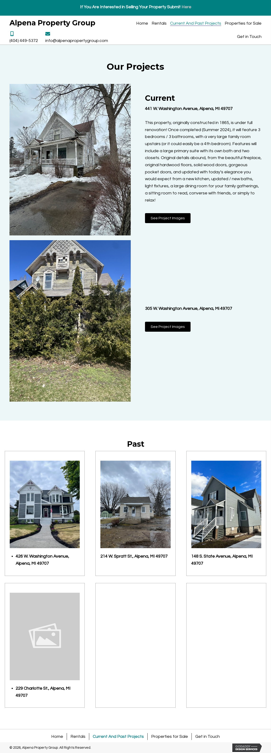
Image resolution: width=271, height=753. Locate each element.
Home (57, 736)
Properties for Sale (169, 736)
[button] (168, 218)
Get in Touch (207, 736)
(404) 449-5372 (23, 40)
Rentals (77, 736)
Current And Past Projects (118, 736)
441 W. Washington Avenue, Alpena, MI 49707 (189, 108)
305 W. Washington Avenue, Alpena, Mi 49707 (188, 308)
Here (186, 7)
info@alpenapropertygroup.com (76, 40)
